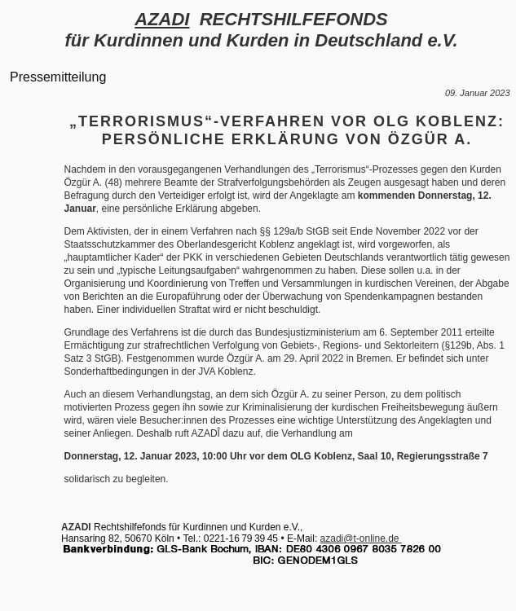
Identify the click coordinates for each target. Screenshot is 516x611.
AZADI (162, 19)
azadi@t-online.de (361, 538)
